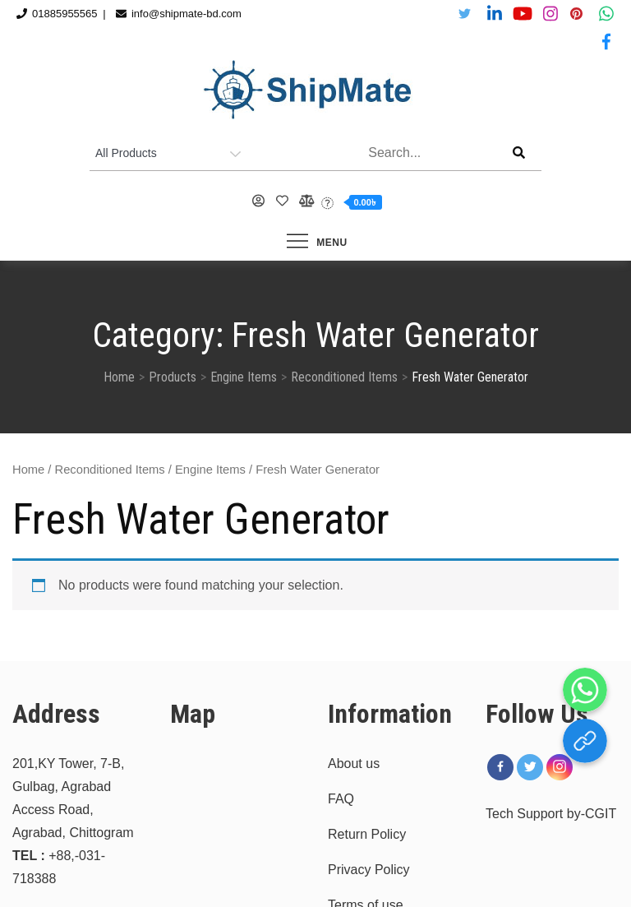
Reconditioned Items (110, 469)
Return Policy (367, 834)
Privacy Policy (369, 870)
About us (354, 763)
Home (28, 469)
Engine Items (210, 469)
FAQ (341, 799)
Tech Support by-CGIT (551, 814)
